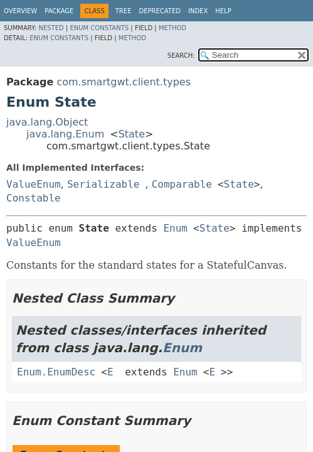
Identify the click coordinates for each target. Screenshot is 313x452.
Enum (175, 228)
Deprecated (160, 11)
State (132, 134)
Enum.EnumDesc (56, 372)
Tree (123, 11)
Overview (20, 11)
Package (59, 11)
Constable (33, 198)
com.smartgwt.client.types (123, 82)
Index (198, 11)
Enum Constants (99, 27)
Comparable (182, 184)
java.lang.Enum (65, 134)
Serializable (103, 184)
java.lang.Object (47, 122)
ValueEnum (33, 184)
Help (223, 11)
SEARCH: (181, 55)
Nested (50, 27)
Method (172, 27)
